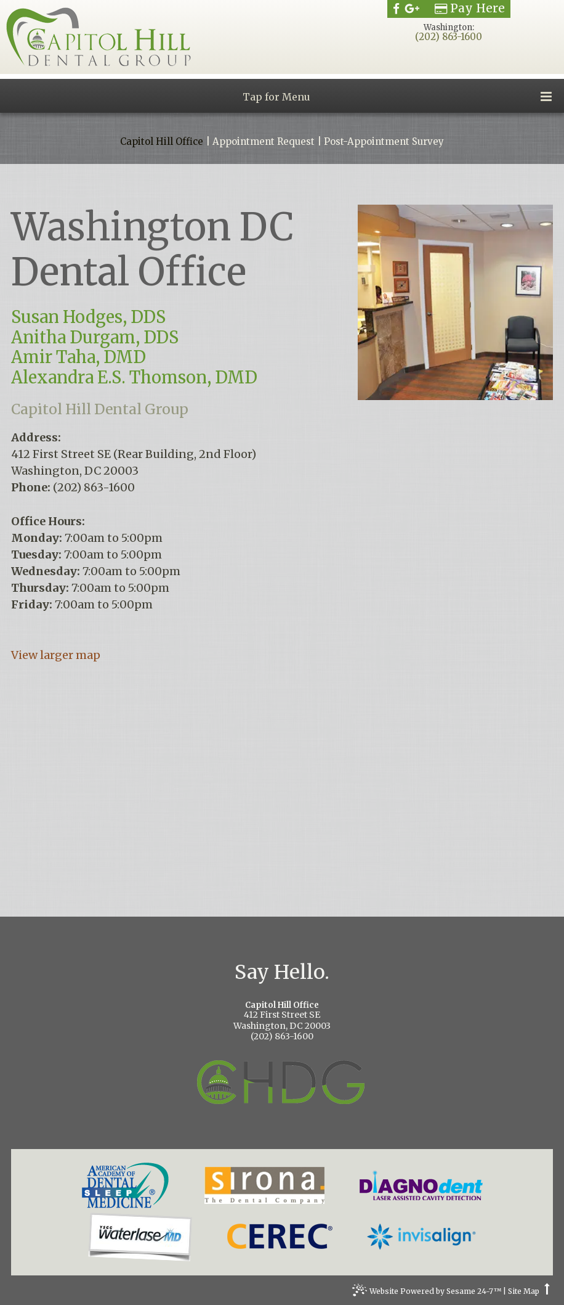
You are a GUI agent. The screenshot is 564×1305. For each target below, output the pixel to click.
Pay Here (470, 8)
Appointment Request (263, 141)
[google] (412, 8)
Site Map (523, 1291)
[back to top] (547, 1291)
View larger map (55, 655)
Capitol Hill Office (161, 141)
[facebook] (396, 8)
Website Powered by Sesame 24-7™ (426, 1293)
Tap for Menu (397, 96)
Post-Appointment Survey (384, 141)
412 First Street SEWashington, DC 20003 (281, 1016)
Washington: (449, 27)
